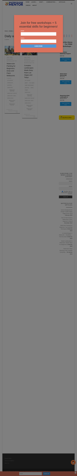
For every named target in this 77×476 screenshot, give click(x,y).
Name (22, 30)
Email (23, 38)
